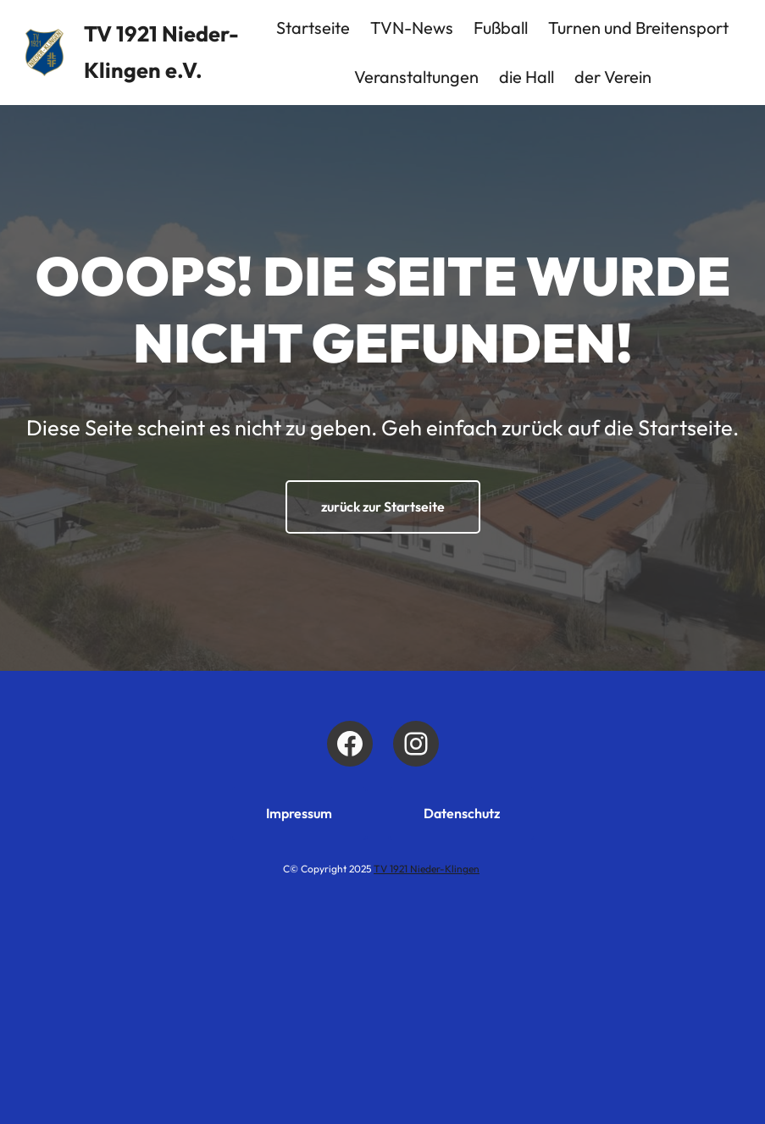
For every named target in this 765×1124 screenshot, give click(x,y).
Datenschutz (462, 813)
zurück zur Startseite (383, 506)
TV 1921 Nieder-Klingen (427, 868)
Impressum (299, 813)
